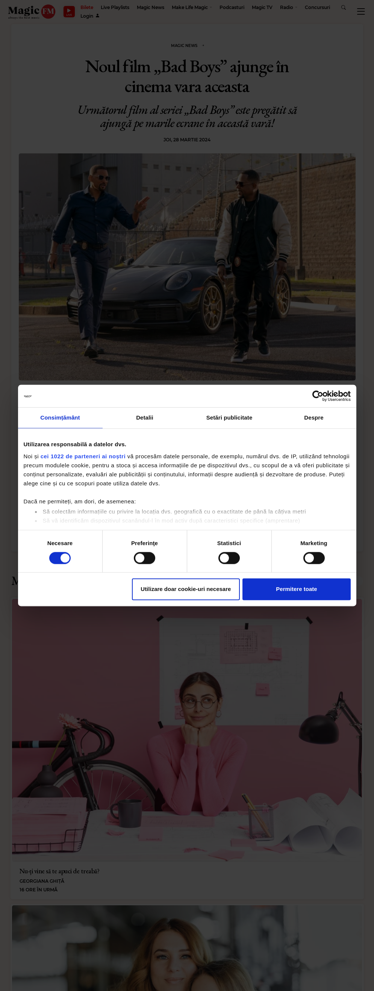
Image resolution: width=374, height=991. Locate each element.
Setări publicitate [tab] (229, 417)
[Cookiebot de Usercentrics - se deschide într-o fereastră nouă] (318, 396)
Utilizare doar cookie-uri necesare (186, 589)
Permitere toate (296, 589)
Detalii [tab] (144, 417)
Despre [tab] (313, 417)
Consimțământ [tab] (60, 417)
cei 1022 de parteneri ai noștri (83, 456)
